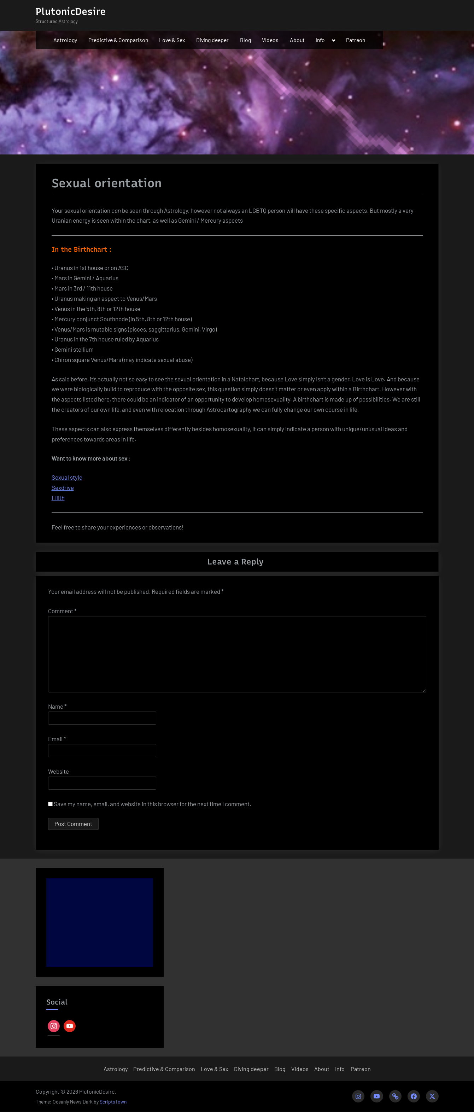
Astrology (65, 39)
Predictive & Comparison (118, 39)
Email (57, 738)
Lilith (58, 497)
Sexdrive (63, 487)
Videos (270, 39)
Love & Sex (172, 39)
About (297, 39)
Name (57, 706)
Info (320, 39)
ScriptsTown (113, 1102)
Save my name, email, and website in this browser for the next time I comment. (152, 803)
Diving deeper (212, 39)
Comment (62, 610)
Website (58, 771)
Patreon (355, 39)
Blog (245, 39)
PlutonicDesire (71, 11)
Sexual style (67, 477)
